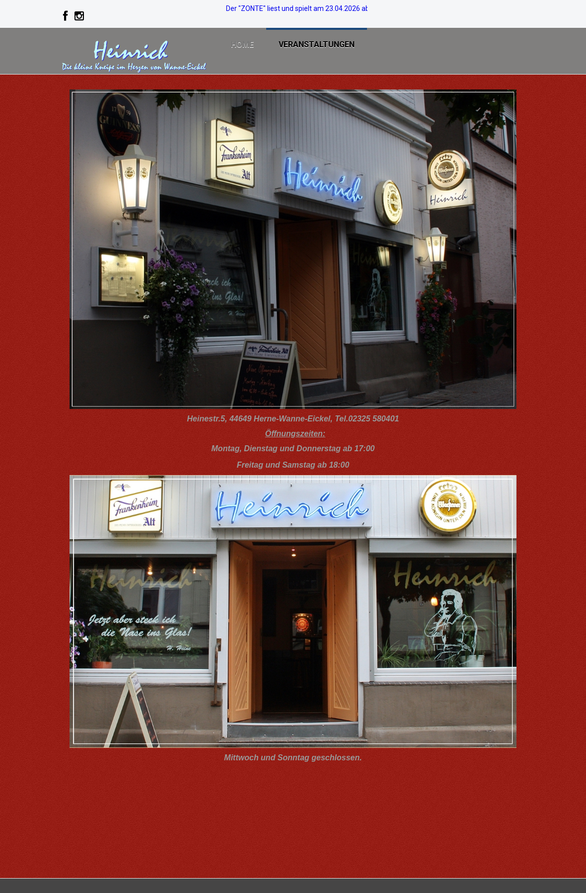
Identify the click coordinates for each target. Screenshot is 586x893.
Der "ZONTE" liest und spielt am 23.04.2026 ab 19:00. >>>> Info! (324, 8)
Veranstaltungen (317, 44)
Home (242, 44)
